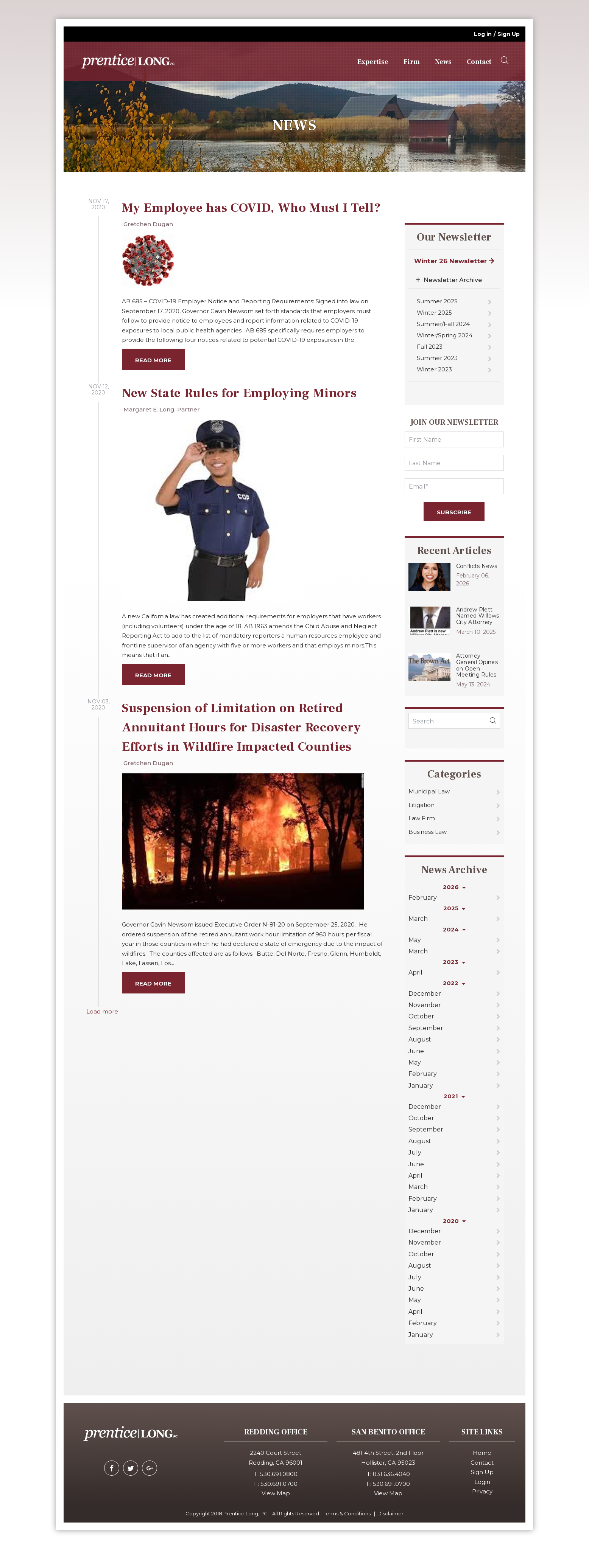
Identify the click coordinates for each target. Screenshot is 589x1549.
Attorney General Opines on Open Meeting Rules (477, 665)
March (418, 918)
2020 (454, 1221)
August (419, 1039)
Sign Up (508, 34)
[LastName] (454, 463)
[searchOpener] (504, 60)
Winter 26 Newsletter (454, 261)
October (421, 1016)
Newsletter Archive (453, 280)
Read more (153, 360)
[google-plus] (149, 1468)
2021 (454, 1096)
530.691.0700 (279, 1483)
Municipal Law (429, 791)
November (424, 1005)
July (414, 1152)
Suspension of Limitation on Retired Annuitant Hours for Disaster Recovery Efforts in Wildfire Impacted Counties (241, 727)
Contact (479, 61)
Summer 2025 (437, 301)
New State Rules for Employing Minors (239, 393)
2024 (454, 929)
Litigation (421, 805)
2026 (454, 887)
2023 (454, 961)
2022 (454, 983)
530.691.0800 (279, 1474)
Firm (412, 61)
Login (482, 1481)
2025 (454, 908)
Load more (102, 1011)
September (425, 1028)
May (414, 940)
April (415, 972)
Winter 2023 (434, 369)
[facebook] (111, 1468)
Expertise (372, 61)
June (416, 1051)
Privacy (482, 1491)
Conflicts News (476, 566)
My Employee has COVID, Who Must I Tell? (251, 207)
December (424, 993)
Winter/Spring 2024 (444, 335)
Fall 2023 (430, 346)
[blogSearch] (493, 720)
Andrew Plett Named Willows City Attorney (477, 616)
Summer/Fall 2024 (443, 323)
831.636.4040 (391, 1474)
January (420, 1085)
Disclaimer (390, 1513)
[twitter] (130, 1468)
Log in (483, 34)
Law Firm (421, 818)
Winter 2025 (434, 312)
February (422, 897)
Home (482, 1452)
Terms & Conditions (347, 1513)
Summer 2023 (437, 358)
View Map (276, 1493)
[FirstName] (454, 439)
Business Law (427, 831)
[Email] (454, 486)
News (443, 61)
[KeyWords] (454, 721)
